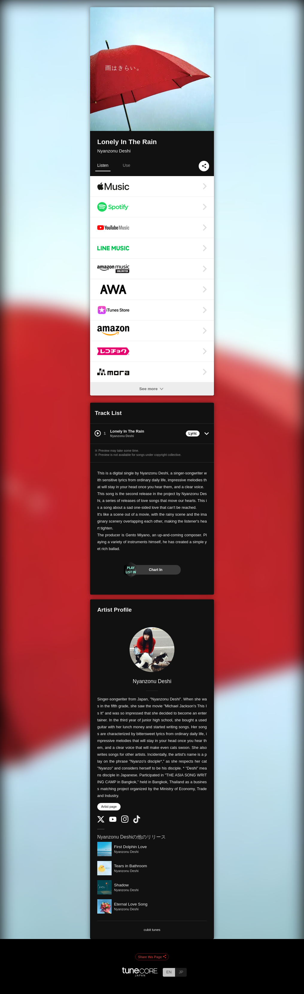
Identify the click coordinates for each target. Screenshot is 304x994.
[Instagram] (124, 821)
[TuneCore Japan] (140, 974)
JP (181, 972)
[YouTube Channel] (112, 820)
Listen (102, 165)
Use (126, 165)
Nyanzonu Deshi (113, 150)
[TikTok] (136, 822)
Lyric (193, 433)
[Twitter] (100, 821)
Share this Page (152, 957)
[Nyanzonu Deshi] (152, 649)
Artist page (109, 806)
